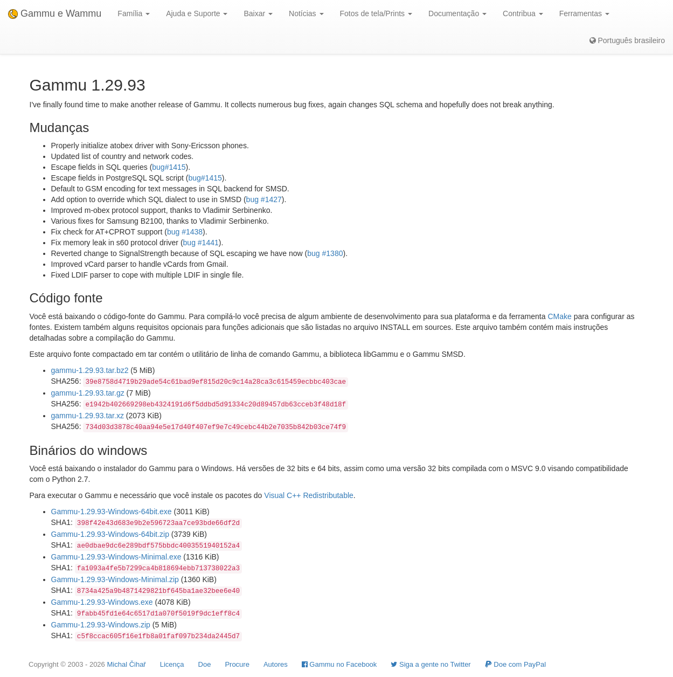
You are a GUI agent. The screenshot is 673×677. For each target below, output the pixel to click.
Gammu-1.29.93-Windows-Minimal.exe (116, 556)
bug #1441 (201, 242)
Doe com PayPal (515, 664)
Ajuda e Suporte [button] (196, 13)
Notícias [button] (306, 13)
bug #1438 (185, 231)
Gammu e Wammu (54, 13)
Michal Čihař (126, 664)
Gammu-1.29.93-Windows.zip (100, 624)
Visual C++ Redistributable (308, 495)
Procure (237, 664)
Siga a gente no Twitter (430, 664)
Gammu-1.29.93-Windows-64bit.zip (110, 534)
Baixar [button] (258, 13)
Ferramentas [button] (584, 13)
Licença (172, 664)
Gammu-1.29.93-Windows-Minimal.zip (115, 579)
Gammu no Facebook (339, 664)
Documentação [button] (457, 13)
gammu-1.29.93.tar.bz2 (90, 370)
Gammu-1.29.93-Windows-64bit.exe (111, 511)
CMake (559, 316)
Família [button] (133, 13)
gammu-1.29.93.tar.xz (87, 415)
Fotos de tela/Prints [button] (376, 13)
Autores (275, 664)
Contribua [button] (523, 13)
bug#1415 (168, 167)
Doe (204, 664)
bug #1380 (325, 253)
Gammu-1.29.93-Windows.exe (102, 602)
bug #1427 (264, 199)
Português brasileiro (627, 40)
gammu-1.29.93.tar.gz (87, 393)
